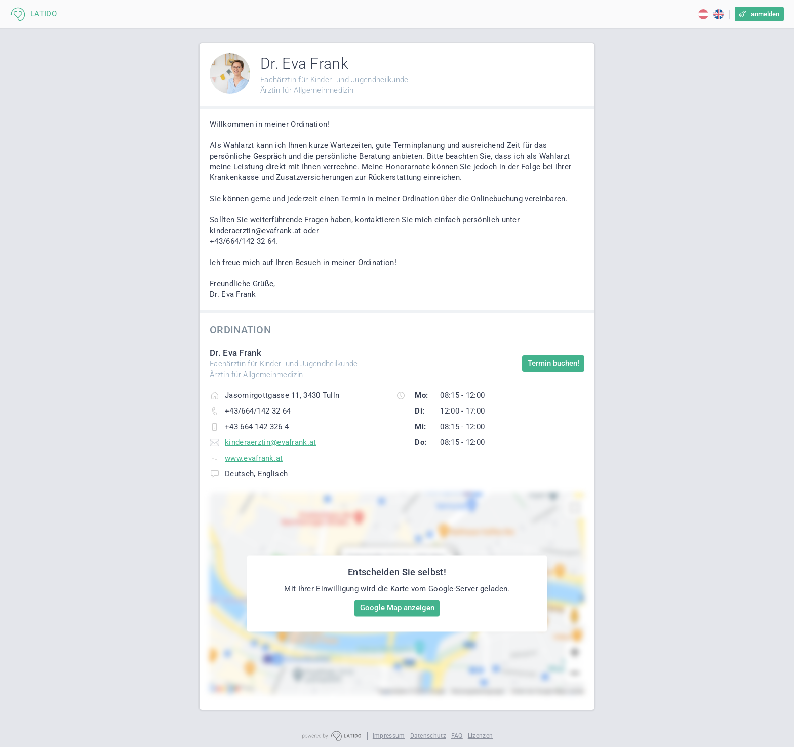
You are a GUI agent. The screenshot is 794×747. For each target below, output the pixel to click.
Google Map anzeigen (397, 607)
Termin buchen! (553, 363)
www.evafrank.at (254, 458)
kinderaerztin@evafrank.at (270, 442)
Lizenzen (480, 735)
